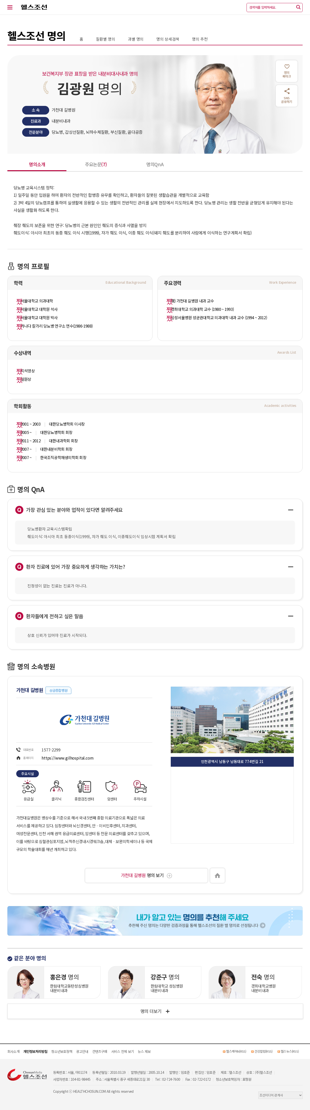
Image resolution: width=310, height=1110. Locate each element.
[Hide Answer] (290, 510)
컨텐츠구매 (99, 1051)
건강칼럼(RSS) (263, 1051)
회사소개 (13, 1051)
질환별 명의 (105, 39)
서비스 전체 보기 (122, 1051)
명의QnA (155, 164)
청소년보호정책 (61, 1051)
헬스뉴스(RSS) (290, 1051)
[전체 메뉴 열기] (12, 7)
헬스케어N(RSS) (236, 1051)
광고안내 (82, 1051)
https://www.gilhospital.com (68, 758)
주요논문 (96, 164)
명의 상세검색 (167, 39)
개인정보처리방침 (35, 1051)
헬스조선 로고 (31, 7)
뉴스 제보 (144, 1051)
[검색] (298, 7)
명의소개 (37, 164)
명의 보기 (146, 875)
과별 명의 (135, 39)
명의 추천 (199, 39)
